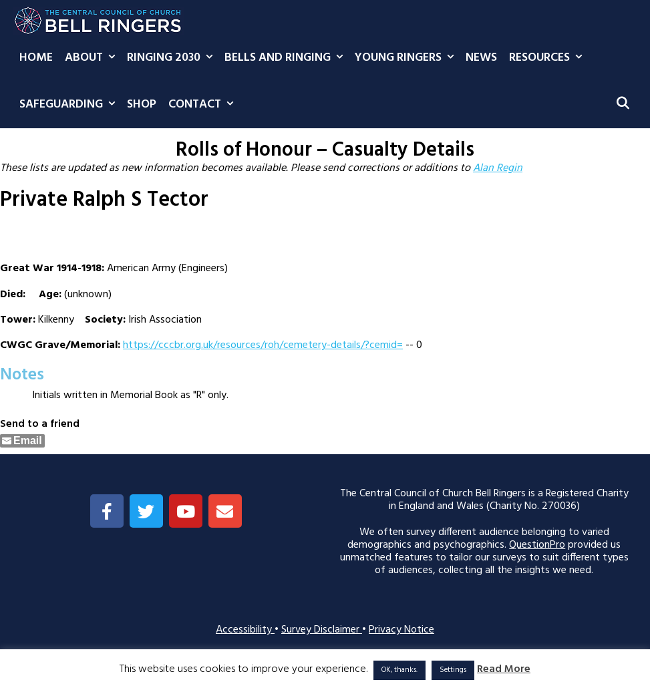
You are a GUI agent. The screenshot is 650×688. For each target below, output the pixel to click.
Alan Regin (497, 168)
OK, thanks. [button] (399, 670)
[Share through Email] (22, 441)
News (481, 57)
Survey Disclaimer (321, 630)
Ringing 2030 (172, 58)
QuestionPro (537, 545)
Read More (503, 669)
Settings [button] (453, 670)
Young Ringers (407, 58)
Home (36, 57)
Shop (141, 104)
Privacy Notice (401, 630)
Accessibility (245, 630)
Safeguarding (70, 104)
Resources (548, 58)
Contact (203, 104)
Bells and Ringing (286, 58)
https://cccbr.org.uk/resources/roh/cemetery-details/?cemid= (263, 345)
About (93, 58)
